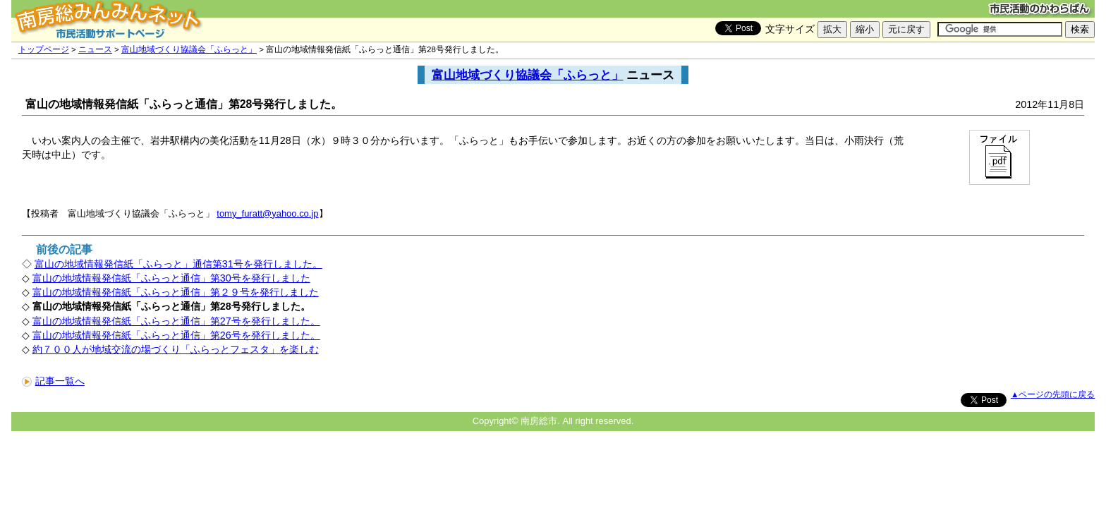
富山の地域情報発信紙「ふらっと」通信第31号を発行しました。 (178, 264)
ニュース (95, 49)
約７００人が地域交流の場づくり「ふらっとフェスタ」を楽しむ (175, 349)
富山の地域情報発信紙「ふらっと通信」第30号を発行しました (171, 278)
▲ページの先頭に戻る (1053, 394)
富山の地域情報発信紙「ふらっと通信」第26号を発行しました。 (176, 335)
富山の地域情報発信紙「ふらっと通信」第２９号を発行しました (175, 292)
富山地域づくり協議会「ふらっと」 (189, 49)
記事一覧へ (53, 381)
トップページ (43, 49)
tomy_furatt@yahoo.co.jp (267, 213)
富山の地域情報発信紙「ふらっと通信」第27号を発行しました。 (176, 321)
